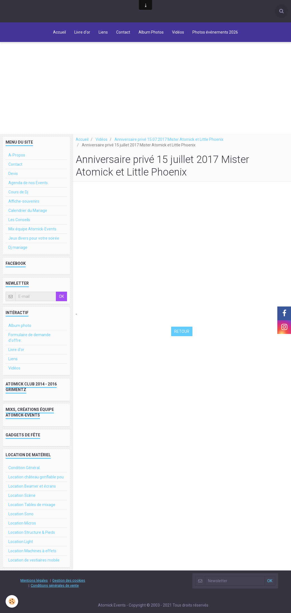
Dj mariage (17, 252)
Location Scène (21, 500)
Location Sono (21, 519)
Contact (123, 32)
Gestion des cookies (68, 585)
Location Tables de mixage (31, 509)
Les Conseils (19, 225)
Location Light (20, 546)
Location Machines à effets (32, 556)
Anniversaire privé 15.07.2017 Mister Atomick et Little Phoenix (169, 144)
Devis (13, 178)
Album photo (19, 330)
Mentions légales (34, 585)
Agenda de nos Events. (28, 188)
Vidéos (178, 32)
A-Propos (16, 160)
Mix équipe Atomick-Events (32, 234)
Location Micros (22, 528)
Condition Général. (24, 473)
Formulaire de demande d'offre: (29, 343)
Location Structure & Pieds (31, 537)
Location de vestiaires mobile (33, 565)
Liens (103, 32)
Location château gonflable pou (36, 482)
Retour (181, 336)
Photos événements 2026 (215, 32)
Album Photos (151, 32)
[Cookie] (12, 601)
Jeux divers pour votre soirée (33, 243)
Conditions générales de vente (55, 590)
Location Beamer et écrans (32, 491)
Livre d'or (82, 32)
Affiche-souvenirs (23, 206)
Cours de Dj (18, 197)
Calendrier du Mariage (27, 215)
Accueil (59, 32)
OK (61, 301)
